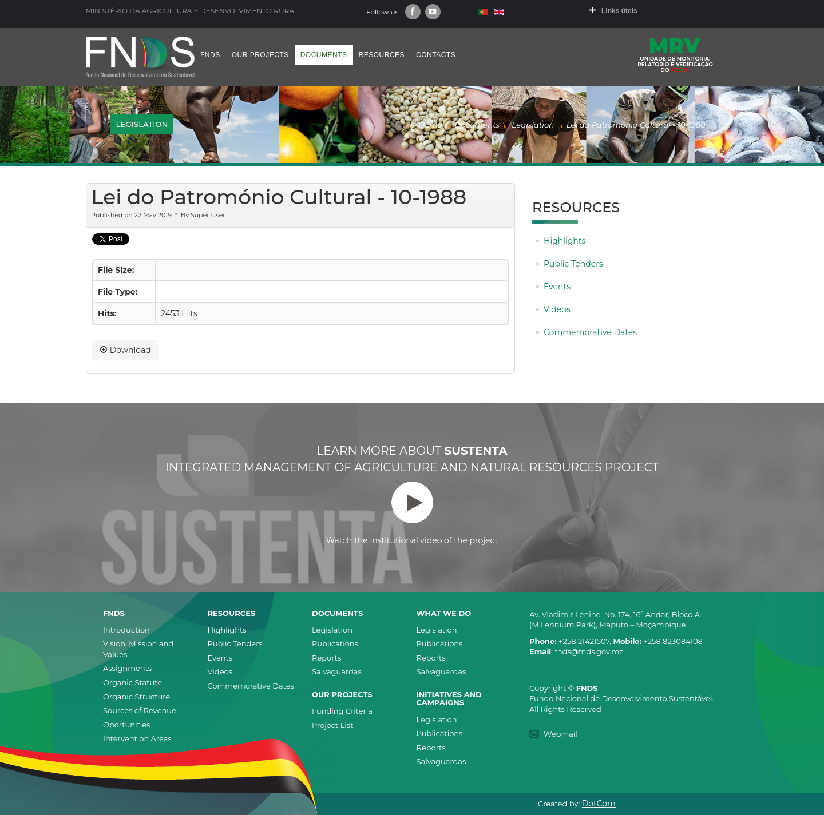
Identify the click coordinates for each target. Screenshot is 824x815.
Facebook (413, 11)
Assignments (127, 668)
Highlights (564, 241)
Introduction (126, 629)
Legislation (332, 629)
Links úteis (619, 11)
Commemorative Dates (590, 332)
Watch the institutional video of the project (412, 514)
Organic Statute (132, 682)
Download (125, 350)
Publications (335, 643)
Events (557, 286)
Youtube (433, 11)
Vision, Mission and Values (138, 649)
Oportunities (126, 724)
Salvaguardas (337, 671)
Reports (326, 657)
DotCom (599, 803)
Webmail (560, 733)
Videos (557, 309)
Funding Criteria (342, 710)
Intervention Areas (137, 738)
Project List (332, 725)
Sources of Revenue (139, 710)
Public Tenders (573, 264)
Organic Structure (136, 696)
